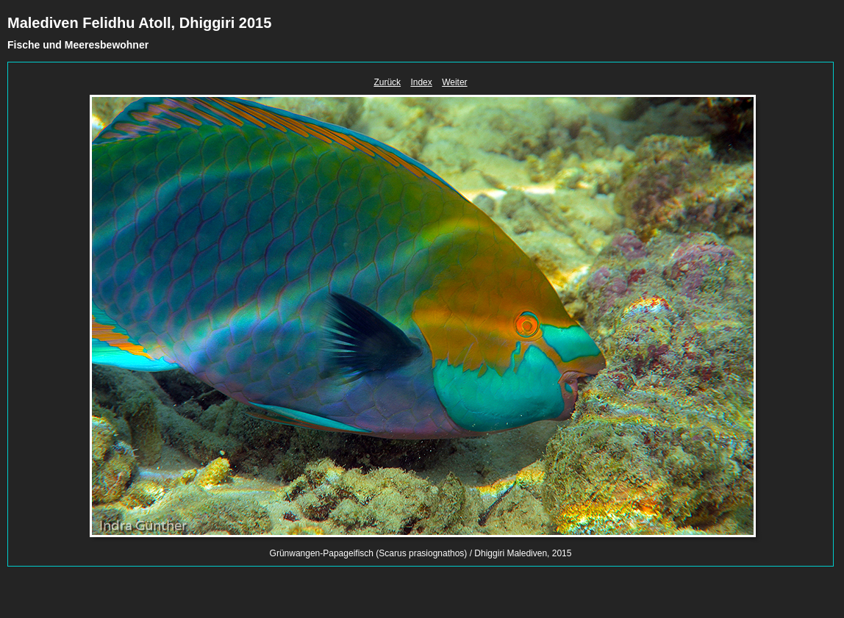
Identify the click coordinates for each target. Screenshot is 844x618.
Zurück (387, 82)
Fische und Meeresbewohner (78, 45)
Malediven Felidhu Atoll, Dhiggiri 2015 (139, 23)
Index (421, 82)
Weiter (454, 82)
